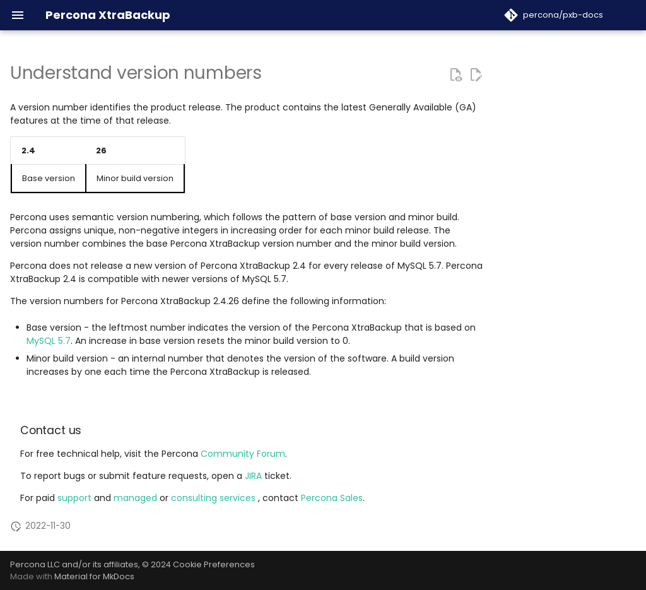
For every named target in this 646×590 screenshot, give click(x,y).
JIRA (253, 475)
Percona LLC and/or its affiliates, (76, 564)
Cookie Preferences (214, 564)
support (75, 498)
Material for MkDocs (94, 576)
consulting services (214, 498)
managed (137, 498)
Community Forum (243, 453)
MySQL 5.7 (48, 340)
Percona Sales (332, 498)
